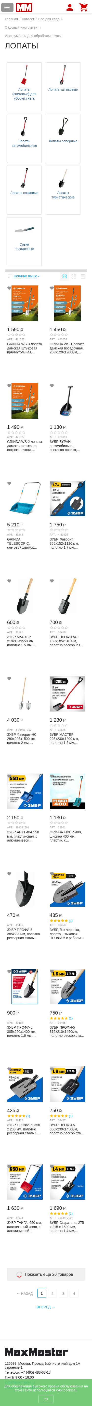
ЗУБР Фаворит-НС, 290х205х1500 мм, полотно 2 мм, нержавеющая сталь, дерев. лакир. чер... (24, 738)
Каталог (28, 19)
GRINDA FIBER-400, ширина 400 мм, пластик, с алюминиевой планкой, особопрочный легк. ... (66, 836)
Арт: (10, 339)
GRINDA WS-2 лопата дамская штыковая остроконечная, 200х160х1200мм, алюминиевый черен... (24, 446)
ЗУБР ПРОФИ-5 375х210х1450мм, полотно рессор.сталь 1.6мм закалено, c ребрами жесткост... (67, 1031)
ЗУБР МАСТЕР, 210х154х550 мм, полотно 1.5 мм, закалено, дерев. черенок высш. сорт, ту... (23, 641)
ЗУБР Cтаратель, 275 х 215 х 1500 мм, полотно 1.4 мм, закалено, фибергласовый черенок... (67, 1227)
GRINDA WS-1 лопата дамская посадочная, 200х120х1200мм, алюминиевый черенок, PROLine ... (67, 348)
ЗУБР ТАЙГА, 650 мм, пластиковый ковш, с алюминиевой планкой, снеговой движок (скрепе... (24, 1227)
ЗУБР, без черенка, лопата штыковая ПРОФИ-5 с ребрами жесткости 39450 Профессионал (66, 934)
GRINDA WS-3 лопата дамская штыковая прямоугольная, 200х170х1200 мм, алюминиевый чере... (24, 348)
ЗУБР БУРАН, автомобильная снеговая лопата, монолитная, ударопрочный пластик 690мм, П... (65, 446)
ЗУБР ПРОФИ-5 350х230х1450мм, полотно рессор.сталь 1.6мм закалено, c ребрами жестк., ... (67, 1129)
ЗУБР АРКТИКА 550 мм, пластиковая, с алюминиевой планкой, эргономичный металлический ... (23, 836)
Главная (11, 19)
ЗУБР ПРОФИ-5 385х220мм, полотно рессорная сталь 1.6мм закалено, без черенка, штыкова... (23, 934)
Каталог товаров (7, 7)
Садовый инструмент (22, 27)
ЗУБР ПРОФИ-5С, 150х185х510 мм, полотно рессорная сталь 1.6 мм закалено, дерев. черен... (65, 641)
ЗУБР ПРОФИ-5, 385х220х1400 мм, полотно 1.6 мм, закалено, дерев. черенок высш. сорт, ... (23, 1031)
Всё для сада (49, 19)
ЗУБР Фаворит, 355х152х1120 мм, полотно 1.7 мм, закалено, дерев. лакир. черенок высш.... (64, 543)
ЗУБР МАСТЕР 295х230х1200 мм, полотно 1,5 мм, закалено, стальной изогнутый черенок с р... (66, 738)
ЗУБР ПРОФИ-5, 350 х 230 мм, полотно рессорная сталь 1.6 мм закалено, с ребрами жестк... (23, 1129)
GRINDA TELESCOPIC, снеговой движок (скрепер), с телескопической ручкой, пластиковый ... (23, 543)
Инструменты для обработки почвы (33, 36)
